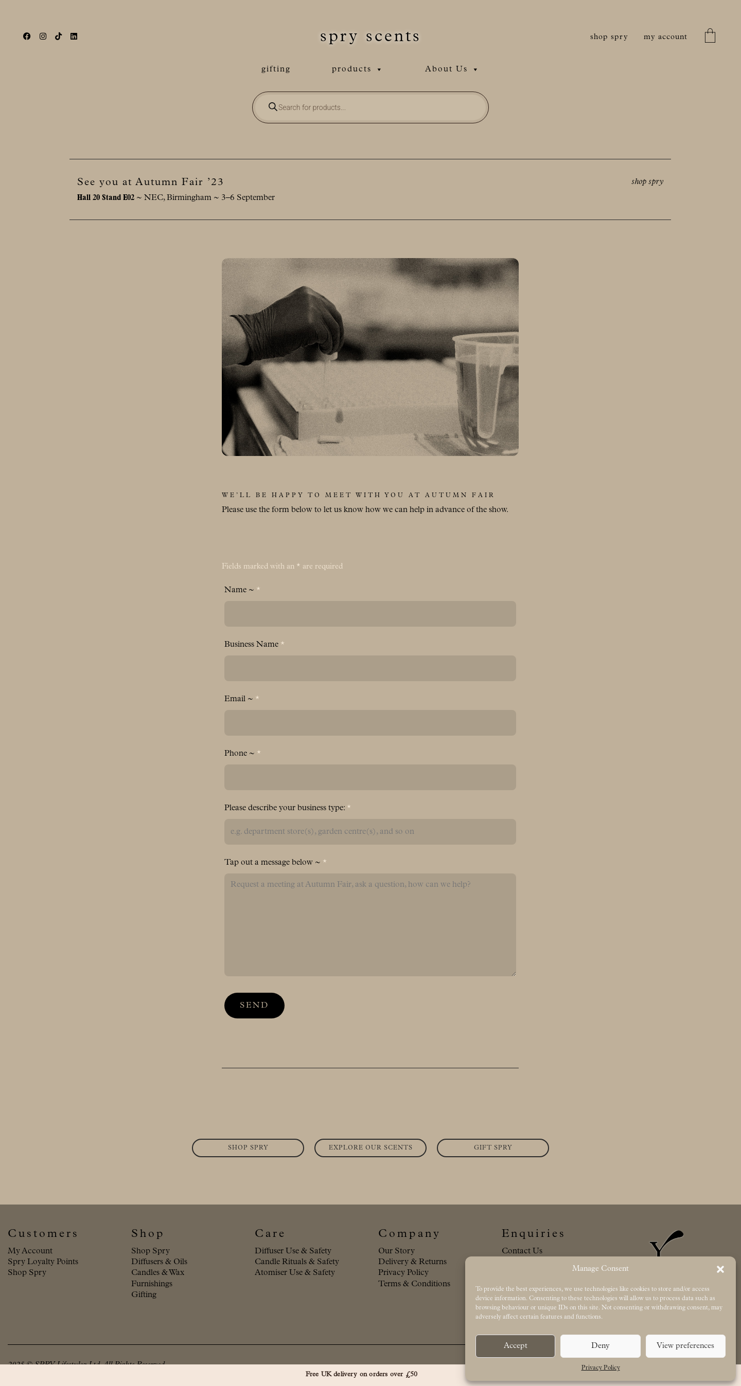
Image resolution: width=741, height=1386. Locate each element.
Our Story (396, 1251)
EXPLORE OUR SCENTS (371, 1148)
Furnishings (151, 1284)
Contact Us (522, 1251)
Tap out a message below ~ (275, 863)
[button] (720, 1269)
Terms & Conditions (414, 1284)
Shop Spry (27, 1273)
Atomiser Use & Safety (295, 1273)
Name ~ (242, 590)
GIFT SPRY (493, 1148)
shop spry (609, 37)
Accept (515, 1346)
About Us (452, 69)
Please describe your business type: (287, 808)
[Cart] (710, 37)
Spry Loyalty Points (43, 1262)
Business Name (254, 645)
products (358, 69)
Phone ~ (242, 754)
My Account (30, 1251)
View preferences (685, 1346)
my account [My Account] (665, 37)
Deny (600, 1346)
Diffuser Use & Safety (293, 1251)
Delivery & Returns (412, 1262)
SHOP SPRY (248, 1148)
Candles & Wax (157, 1273)
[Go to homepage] (370, 37)
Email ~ (241, 699)
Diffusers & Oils (159, 1262)
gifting (276, 69)
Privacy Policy (600, 1368)
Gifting (143, 1295)
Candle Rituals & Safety (297, 1262)
